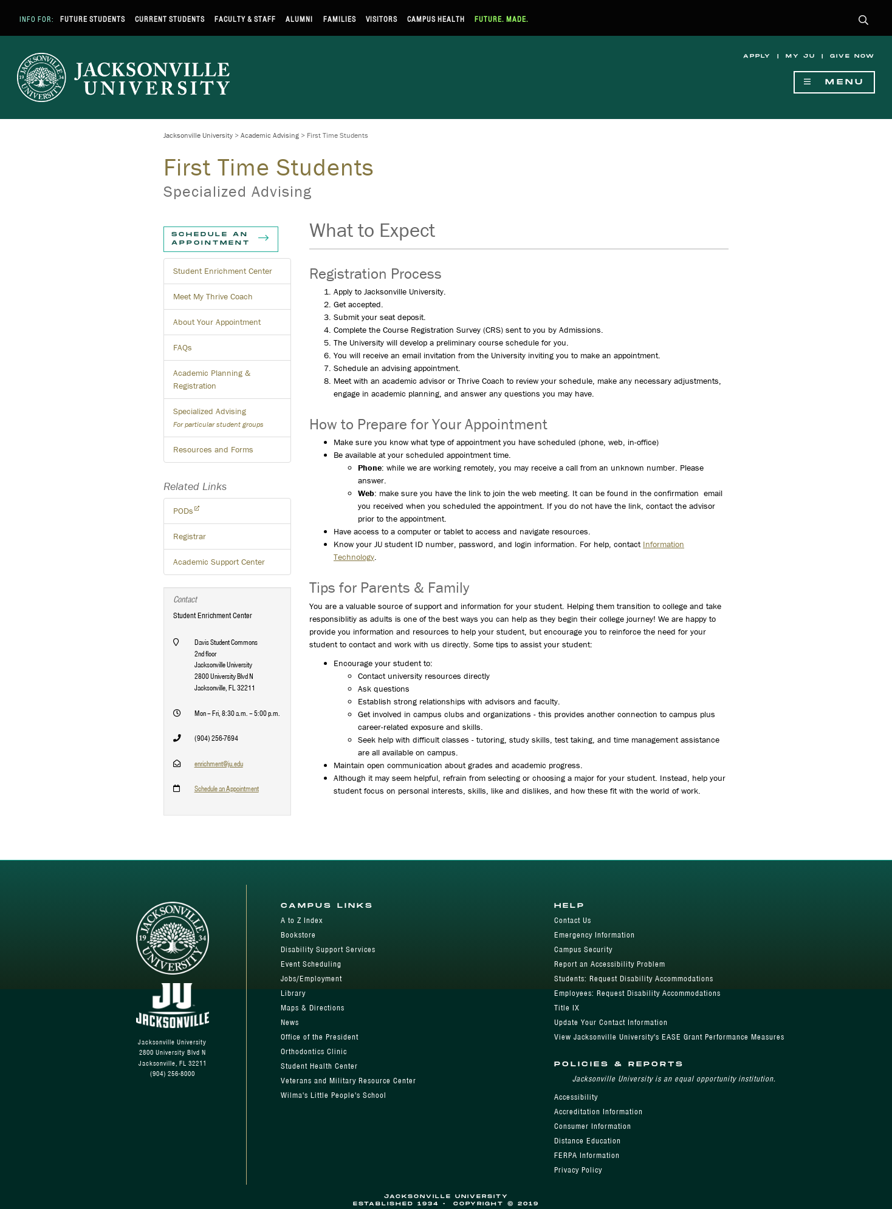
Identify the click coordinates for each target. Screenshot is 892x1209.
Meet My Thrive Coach (213, 296)
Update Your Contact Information (611, 1022)
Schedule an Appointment (220, 239)
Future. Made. (502, 19)
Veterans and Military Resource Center (348, 1080)
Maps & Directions (313, 1008)
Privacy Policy (578, 1170)
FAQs (182, 347)
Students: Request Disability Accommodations (633, 978)
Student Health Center (319, 1066)
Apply (757, 56)
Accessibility (576, 1097)
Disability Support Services (328, 949)
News (290, 1022)
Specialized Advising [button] (218, 417)
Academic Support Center (219, 561)
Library (293, 993)
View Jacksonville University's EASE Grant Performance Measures (669, 1037)
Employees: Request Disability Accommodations (637, 993)
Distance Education (587, 1141)
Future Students (92, 19)
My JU (800, 56)
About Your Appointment (217, 321)
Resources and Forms (213, 449)
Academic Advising (270, 135)
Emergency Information (594, 935)
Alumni (299, 19)
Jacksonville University (198, 135)
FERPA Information (587, 1155)
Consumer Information (592, 1126)
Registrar (189, 536)
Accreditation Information (598, 1111)
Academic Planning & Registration (211, 379)
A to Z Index (302, 920)
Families (339, 19)
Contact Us (572, 920)
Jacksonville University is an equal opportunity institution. (674, 1079)
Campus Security (583, 949)
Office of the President (320, 1037)
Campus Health (436, 19)
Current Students (170, 19)
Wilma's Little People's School (333, 1095)
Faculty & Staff (245, 19)
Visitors (381, 19)
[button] (864, 21)
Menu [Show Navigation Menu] (834, 82)
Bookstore (298, 935)
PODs (183, 510)
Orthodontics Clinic (314, 1051)
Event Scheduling (311, 964)
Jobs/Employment (311, 978)
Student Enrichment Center (222, 270)
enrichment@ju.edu (218, 763)
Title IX (567, 1008)
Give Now (852, 56)
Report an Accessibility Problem (609, 964)
